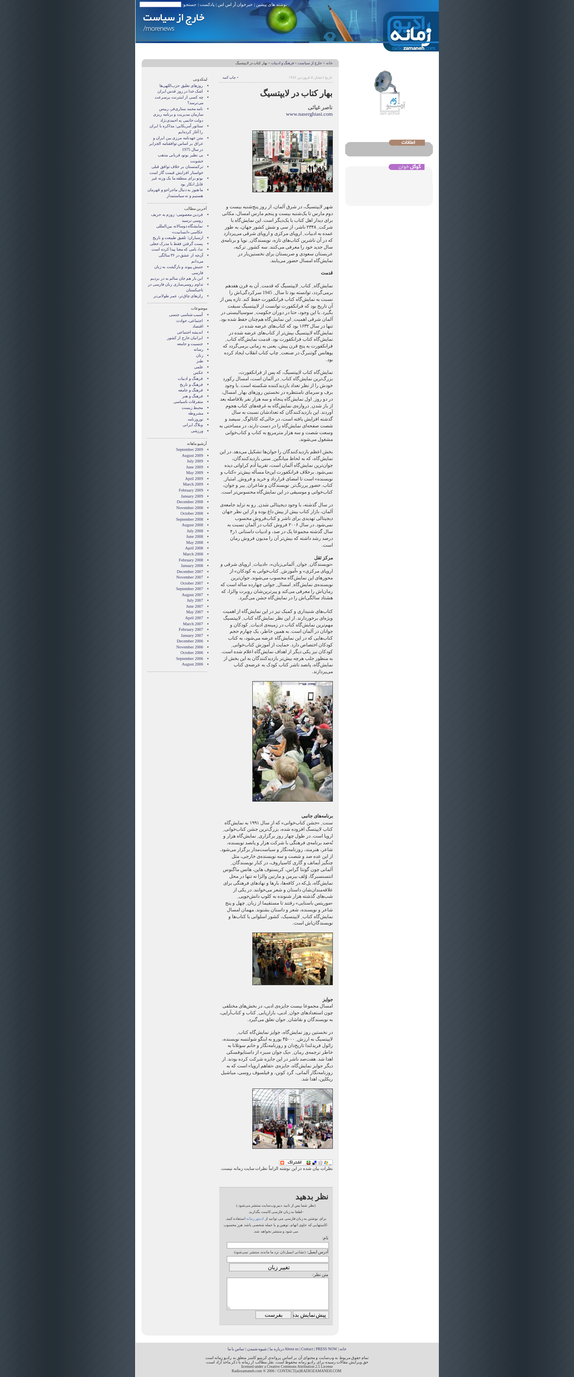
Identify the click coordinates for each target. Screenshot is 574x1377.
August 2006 (192, 664)
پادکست (207, 4)
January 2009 (192, 496)
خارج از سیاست (310, 63)
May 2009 (194, 472)
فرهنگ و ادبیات (282, 63)
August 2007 (192, 595)
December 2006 (190, 641)
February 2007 (191, 629)
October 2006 (192, 652)
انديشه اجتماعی (190, 332)
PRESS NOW (326, 1349)
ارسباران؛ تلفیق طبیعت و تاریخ (178, 237)
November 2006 (189, 647)
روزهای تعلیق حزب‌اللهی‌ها (181, 85)
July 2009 (195, 461)
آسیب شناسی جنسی (186, 314)
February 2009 (191, 490)
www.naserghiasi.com (309, 114)
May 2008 (194, 542)
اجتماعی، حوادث (189, 320)
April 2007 (194, 618)
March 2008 (193, 554)
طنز (200, 361)
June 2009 (194, 467)
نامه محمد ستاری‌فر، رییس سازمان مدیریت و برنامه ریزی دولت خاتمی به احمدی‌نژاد (178, 114)
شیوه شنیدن (257, 1349)
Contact (307, 1349)
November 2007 (189, 577)
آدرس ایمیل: (318, 1251)
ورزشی (197, 431)
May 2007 (194, 612)
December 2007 (190, 571)
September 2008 (189, 519)
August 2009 (192, 455)
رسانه (198, 349)
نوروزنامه (195, 419)
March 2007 (193, 624)
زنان (199, 355)
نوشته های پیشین (271, 4)
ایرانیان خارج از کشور (185, 338)
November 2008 (189, 508)
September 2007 (189, 589)
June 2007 (194, 606)
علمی (198, 367)
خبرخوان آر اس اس (235, 4)
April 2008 (194, 548)
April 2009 (194, 478)
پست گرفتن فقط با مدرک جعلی (176, 243)
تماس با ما (236, 1349)
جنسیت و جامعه (190, 344)
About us (292, 1349)
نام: (325, 1237)
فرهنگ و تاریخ (191, 384)
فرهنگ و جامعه (190, 390)
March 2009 (193, 484)
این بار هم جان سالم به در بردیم (176, 278)
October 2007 (192, 583)
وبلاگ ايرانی (193, 425)
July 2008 (195, 531)
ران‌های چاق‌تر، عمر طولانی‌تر (178, 296)
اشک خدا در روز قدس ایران (180, 91)
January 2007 (192, 635)
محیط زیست (192, 407)
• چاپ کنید (230, 77)
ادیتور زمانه (255, 1219)
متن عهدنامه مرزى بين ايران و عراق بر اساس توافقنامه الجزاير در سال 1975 (176, 144)
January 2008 (192, 565)
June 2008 (194, 536)
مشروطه (195, 413)
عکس (198, 372)
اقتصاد (198, 326)
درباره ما (276, 1349)
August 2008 (192, 525)
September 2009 (189, 449)
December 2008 (190, 502)
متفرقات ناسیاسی (188, 401)
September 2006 (189, 658)
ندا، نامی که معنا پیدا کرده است (177, 249)
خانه (329, 63)
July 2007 (195, 600)
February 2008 (191, 560)
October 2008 (192, 513)
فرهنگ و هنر (192, 396)
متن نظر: (321, 1274)
